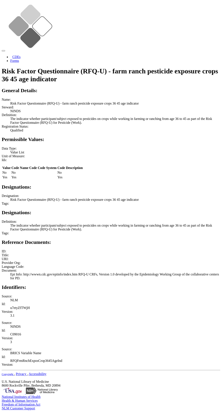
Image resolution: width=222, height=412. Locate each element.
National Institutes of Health (21, 397)
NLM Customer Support (18, 408)
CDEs (16, 57)
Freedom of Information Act (21, 404)
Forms (14, 61)
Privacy (21, 374)
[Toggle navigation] (3, 50)
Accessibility (38, 374)
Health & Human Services (20, 400)
